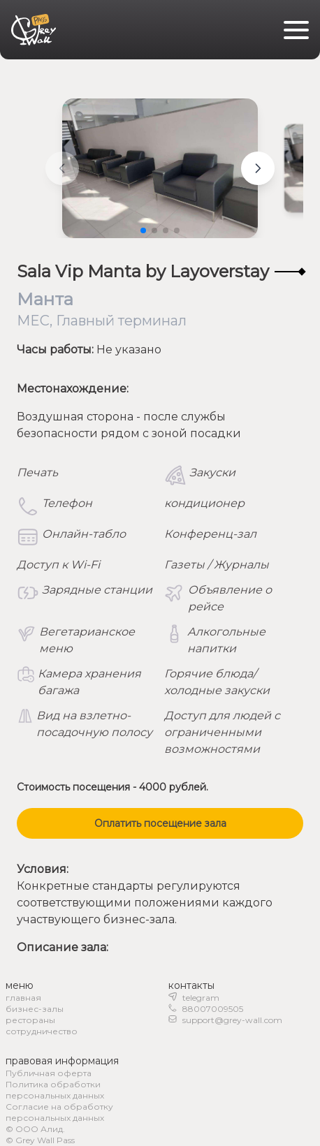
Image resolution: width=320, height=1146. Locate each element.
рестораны (30, 1020)
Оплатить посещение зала (160, 823)
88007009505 (212, 1009)
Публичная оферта (49, 1073)
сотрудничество (42, 1031)
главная (23, 997)
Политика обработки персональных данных (55, 1090)
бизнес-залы (35, 1009)
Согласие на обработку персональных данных (59, 1112)
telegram (200, 997)
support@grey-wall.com (232, 1020)
